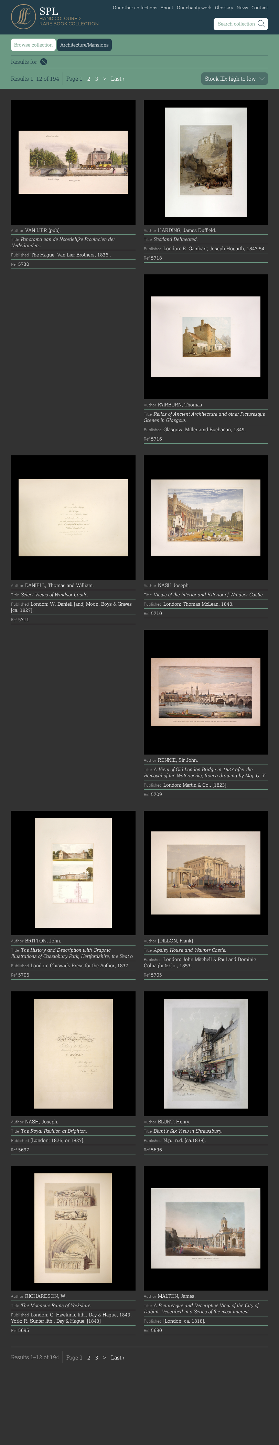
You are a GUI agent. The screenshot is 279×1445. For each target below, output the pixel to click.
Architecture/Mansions (84, 45)
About (167, 7)
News (242, 7)
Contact (259, 7)
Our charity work (194, 7)
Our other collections (135, 7)
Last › (117, 78)
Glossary (224, 7)
